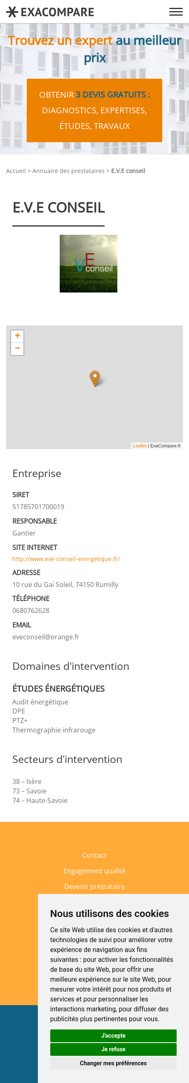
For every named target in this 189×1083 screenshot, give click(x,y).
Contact (94, 855)
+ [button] (17, 336)
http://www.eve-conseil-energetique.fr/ (66, 559)
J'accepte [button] (113, 1035)
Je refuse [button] (113, 1049)
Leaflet (140, 445)
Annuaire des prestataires (69, 171)
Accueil (16, 171)
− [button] (17, 349)
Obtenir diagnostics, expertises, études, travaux (94, 110)
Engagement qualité (94, 870)
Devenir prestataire (94, 886)
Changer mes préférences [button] (113, 1063)
